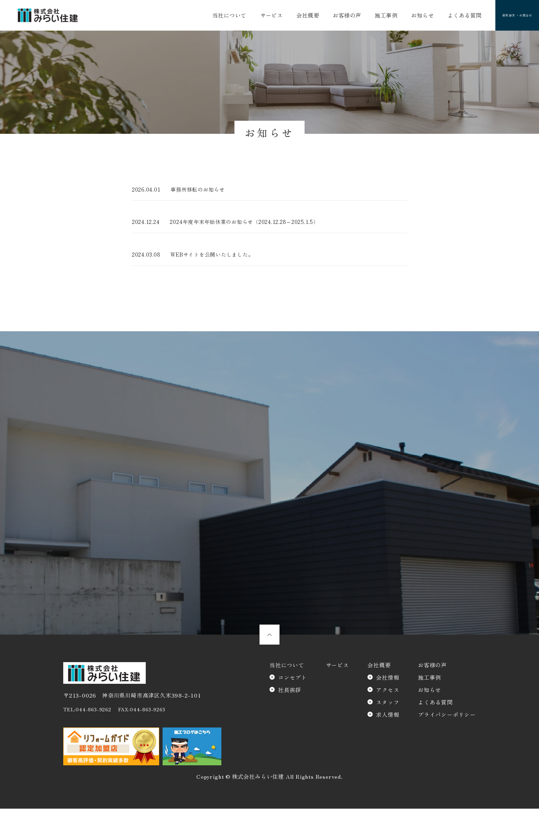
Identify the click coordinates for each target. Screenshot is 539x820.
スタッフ (387, 714)
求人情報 (387, 726)
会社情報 (387, 689)
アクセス (387, 701)
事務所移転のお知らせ (203, 192)
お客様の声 (337, 16)
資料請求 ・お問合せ (505, 16)
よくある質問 (444, 16)
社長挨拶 (289, 701)
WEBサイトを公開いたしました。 (218, 258)
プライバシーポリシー (447, 726)
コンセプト (292, 689)
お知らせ (405, 16)
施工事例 (372, 16)
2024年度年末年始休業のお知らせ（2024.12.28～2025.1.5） (253, 225)
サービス (268, 16)
